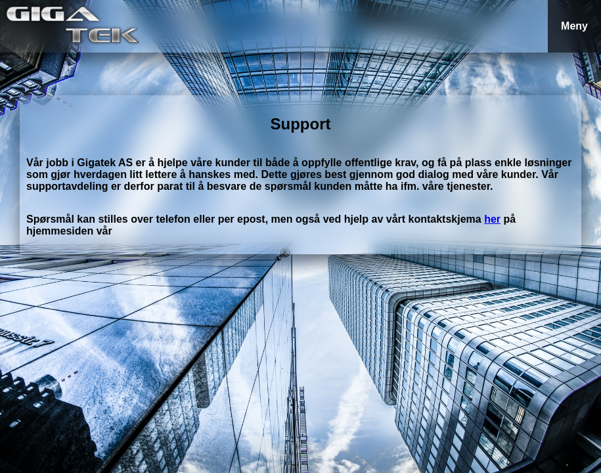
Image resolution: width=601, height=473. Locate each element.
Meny (574, 26)
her (492, 219)
